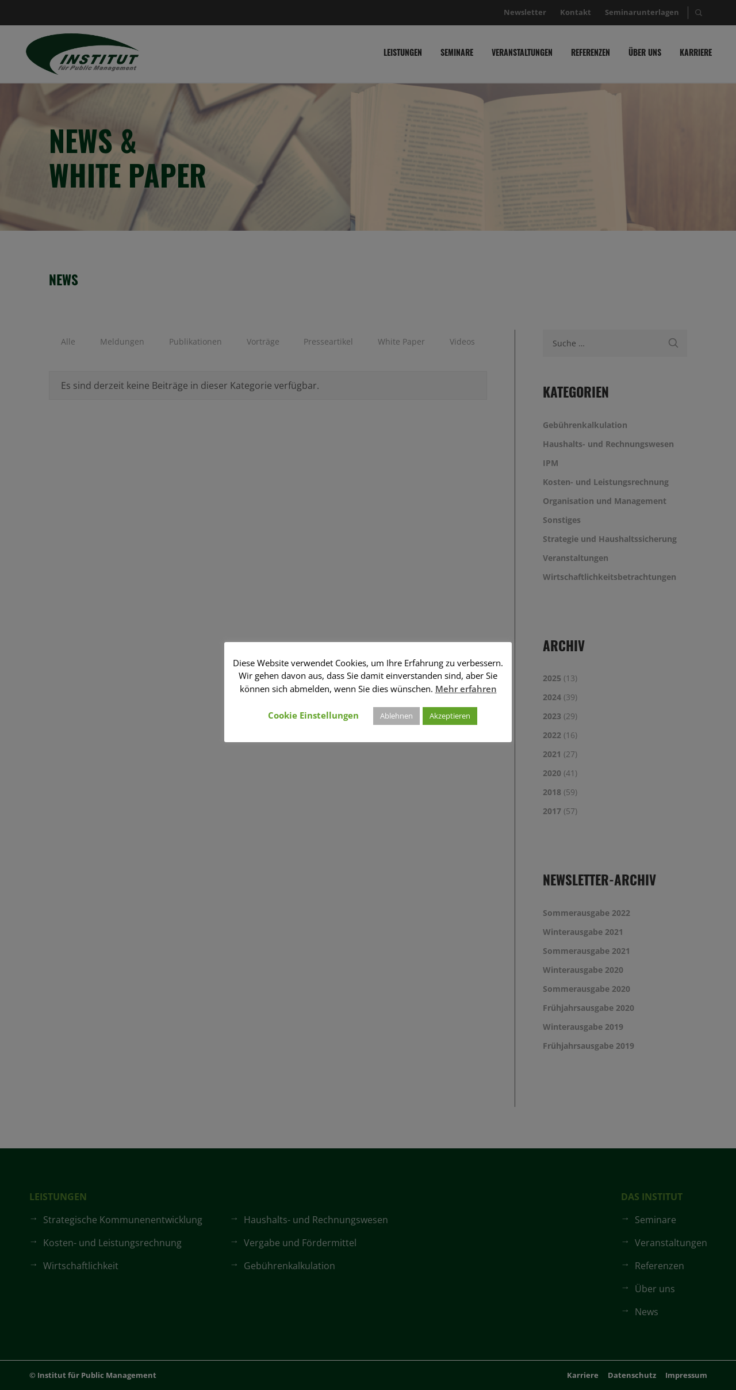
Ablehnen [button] (396, 716)
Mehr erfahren (466, 688)
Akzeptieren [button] (450, 716)
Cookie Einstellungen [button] (313, 715)
